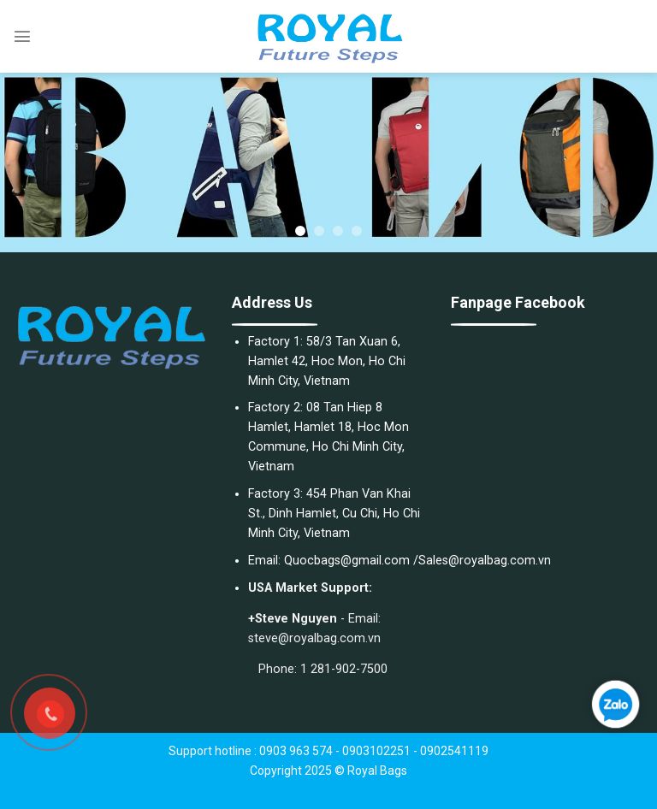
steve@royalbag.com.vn (314, 638)
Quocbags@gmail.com (347, 560)
